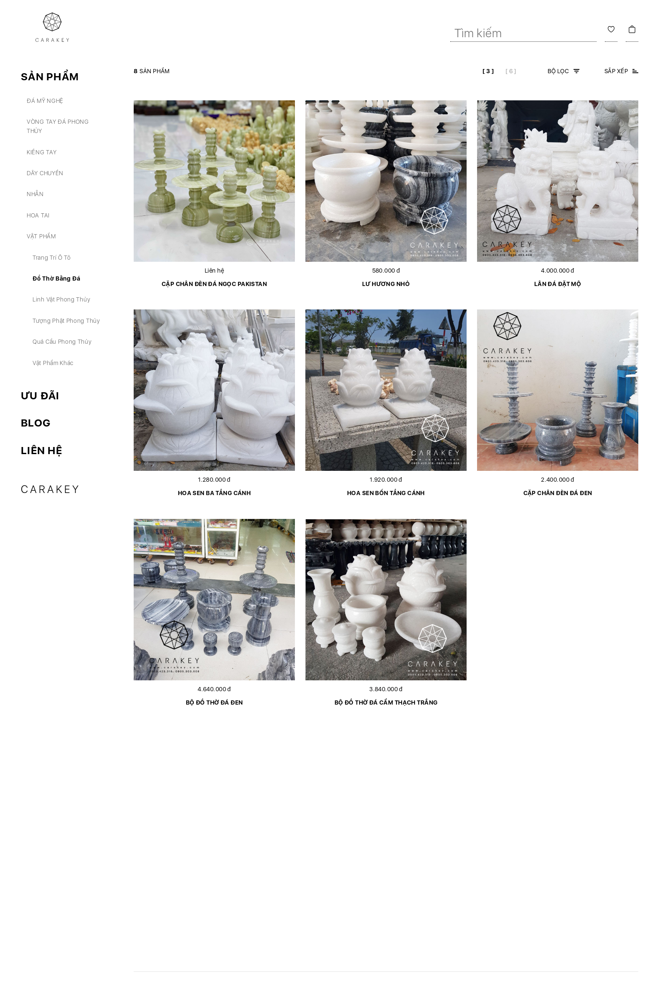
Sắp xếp (616, 71)
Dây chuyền (45, 173)
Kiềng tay (41, 152)
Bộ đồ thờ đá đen (214, 702)
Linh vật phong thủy (61, 299)
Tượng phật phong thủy (66, 320)
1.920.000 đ (386, 480)
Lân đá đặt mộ (557, 284)
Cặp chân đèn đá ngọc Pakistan (214, 284)
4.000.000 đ (557, 270)
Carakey (51, 489)
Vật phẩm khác (53, 363)
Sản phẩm (50, 76)
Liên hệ (41, 450)
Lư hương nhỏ (386, 284)
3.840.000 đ (386, 689)
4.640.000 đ (214, 689)
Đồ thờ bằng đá (57, 278)
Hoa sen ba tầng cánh (214, 493)
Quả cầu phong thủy (62, 341)
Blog (36, 422)
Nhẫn (35, 194)
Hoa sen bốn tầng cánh (386, 493)
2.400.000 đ (557, 480)
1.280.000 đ (214, 480)
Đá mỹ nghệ (45, 100)
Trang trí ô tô (52, 257)
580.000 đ (386, 270)
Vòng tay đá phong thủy (58, 126)
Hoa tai (38, 215)
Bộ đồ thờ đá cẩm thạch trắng (386, 702)
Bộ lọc (558, 71)
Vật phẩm (41, 236)
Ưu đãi (40, 395)
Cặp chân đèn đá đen (557, 493)
